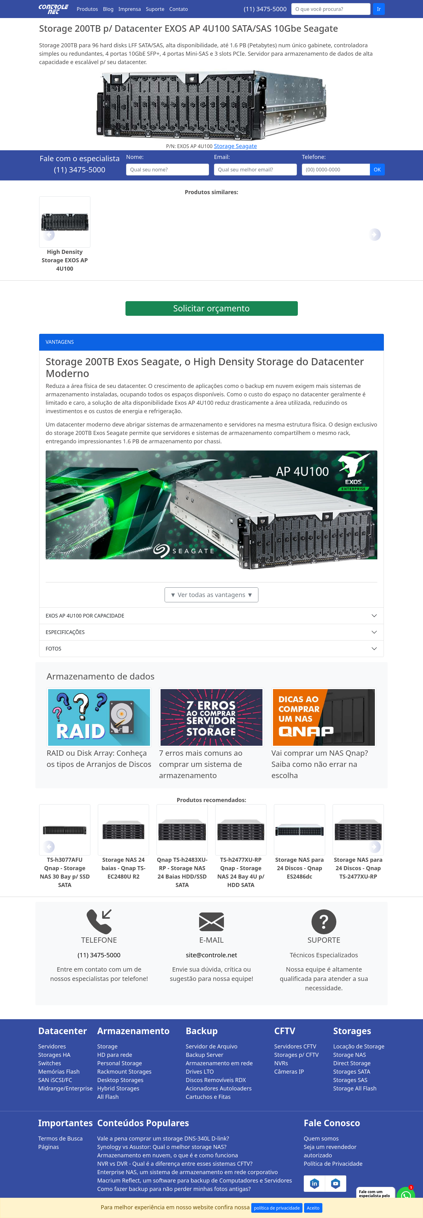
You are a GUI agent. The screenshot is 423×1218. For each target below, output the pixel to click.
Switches (49, 1063)
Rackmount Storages (124, 1071)
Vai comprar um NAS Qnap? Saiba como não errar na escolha (319, 764)
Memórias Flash (59, 1071)
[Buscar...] (331, 9)
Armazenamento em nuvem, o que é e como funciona (167, 1155)
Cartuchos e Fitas (208, 1096)
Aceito (313, 1208)
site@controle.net (211, 955)
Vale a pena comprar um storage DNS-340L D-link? (163, 1138)
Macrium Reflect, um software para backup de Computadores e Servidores (194, 1180)
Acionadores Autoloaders (219, 1088)
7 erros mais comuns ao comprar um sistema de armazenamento (201, 764)
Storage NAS (349, 1054)
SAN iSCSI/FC (55, 1080)
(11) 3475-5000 (265, 9)
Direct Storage (352, 1063)
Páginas (48, 1146)
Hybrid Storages (118, 1088)
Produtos (87, 9)
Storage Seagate (235, 146)
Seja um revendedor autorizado (330, 1151)
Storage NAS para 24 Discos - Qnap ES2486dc (299, 868)
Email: (222, 157)
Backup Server (204, 1054)
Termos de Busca (60, 1138)
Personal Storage (119, 1063)
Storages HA (54, 1054)
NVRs (281, 1063)
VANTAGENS (60, 341)
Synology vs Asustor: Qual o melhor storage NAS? (161, 1146)
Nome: (134, 157)
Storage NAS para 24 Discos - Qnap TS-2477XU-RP (358, 868)
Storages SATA (351, 1071)
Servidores (52, 1046)
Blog (108, 9)
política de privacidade (277, 1208)
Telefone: (314, 157)
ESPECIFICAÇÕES (65, 632)
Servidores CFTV (295, 1046)
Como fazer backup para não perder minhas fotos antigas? (174, 1188)
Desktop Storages (120, 1080)
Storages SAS (350, 1080)
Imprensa (130, 9)
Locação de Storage (358, 1046)
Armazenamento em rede (219, 1063)
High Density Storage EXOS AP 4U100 (65, 260)
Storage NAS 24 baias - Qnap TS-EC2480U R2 (123, 868)
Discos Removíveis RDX (216, 1080)
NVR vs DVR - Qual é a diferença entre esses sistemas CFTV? (174, 1163)
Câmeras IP (289, 1071)
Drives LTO (200, 1071)
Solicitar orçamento (211, 308)
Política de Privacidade (333, 1163)
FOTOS (53, 648)
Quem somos (321, 1138)
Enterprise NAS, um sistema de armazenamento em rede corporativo (187, 1172)
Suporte (155, 9)
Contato (178, 9)
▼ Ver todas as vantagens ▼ (211, 594)
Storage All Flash (355, 1088)
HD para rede (114, 1054)
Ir (379, 9)
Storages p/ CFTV (296, 1054)
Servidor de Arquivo (212, 1046)
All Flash (108, 1096)
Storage (107, 1046)
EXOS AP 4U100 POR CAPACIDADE (85, 615)
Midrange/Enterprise (64, 1088)
